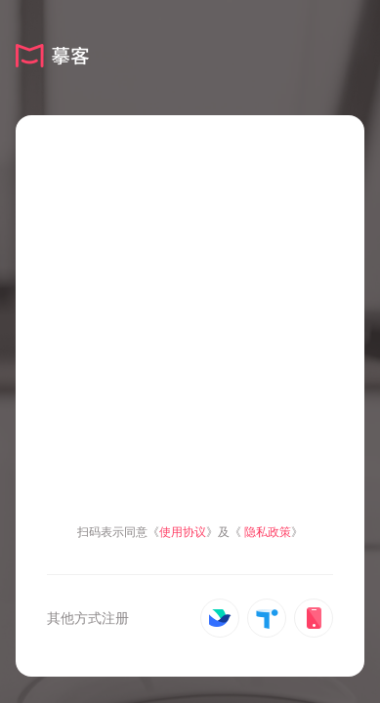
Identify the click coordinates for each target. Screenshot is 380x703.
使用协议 (182, 532)
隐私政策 (267, 532)
